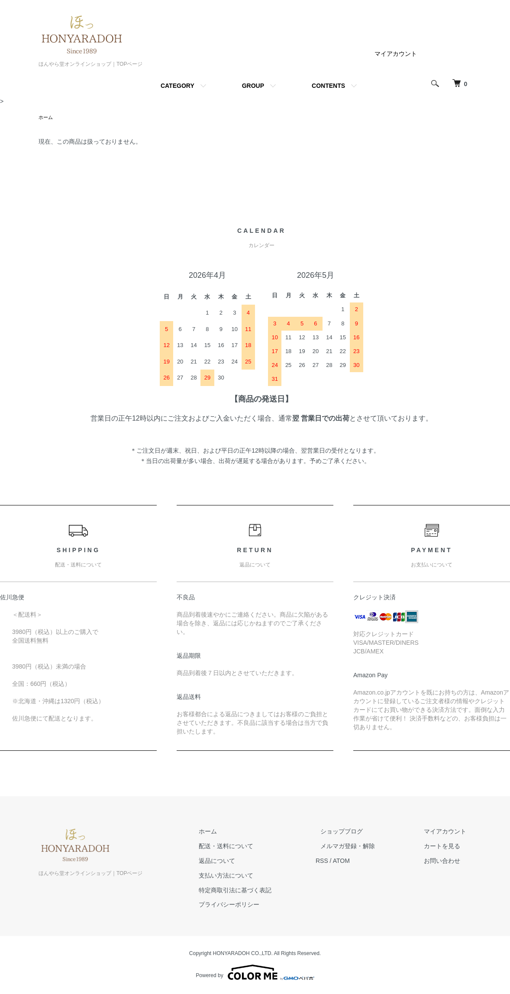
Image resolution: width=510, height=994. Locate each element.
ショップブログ (357, 832)
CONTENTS (328, 85)
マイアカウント (395, 53)
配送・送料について (251, 846)
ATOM (361, 861)
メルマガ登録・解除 (363, 846)
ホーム (46, 118)
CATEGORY (177, 85)
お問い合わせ (447, 861)
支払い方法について (251, 876)
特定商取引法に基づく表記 (260, 891)
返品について (242, 861)
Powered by (255, 973)
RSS (342, 861)
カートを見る (447, 846)
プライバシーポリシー (254, 905)
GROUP (253, 85)
